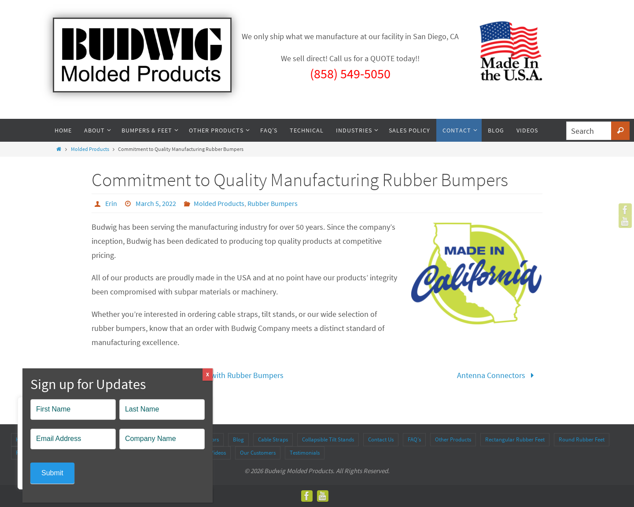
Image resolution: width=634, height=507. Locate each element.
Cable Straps (273, 439)
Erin (111, 203)
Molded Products (90, 149)
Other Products (453, 439)
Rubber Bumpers (272, 203)
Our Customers (258, 452)
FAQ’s (414, 439)
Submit (52, 473)
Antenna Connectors (497, 375)
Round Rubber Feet (582, 439)
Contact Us (381, 439)
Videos (218, 452)
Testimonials (305, 452)
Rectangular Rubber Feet (515, 439)
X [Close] (207, 374)
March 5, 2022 (156, 203)
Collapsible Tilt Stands (328, 439)
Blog (238, 439)
